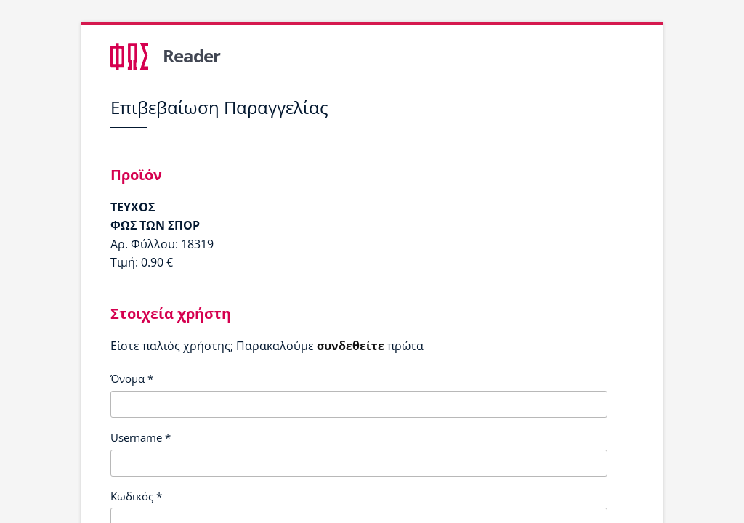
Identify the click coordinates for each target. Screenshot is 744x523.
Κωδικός (136, 496)
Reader (191, 56)
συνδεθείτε (350, 346)
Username (140, 437)
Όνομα (131, 378)
